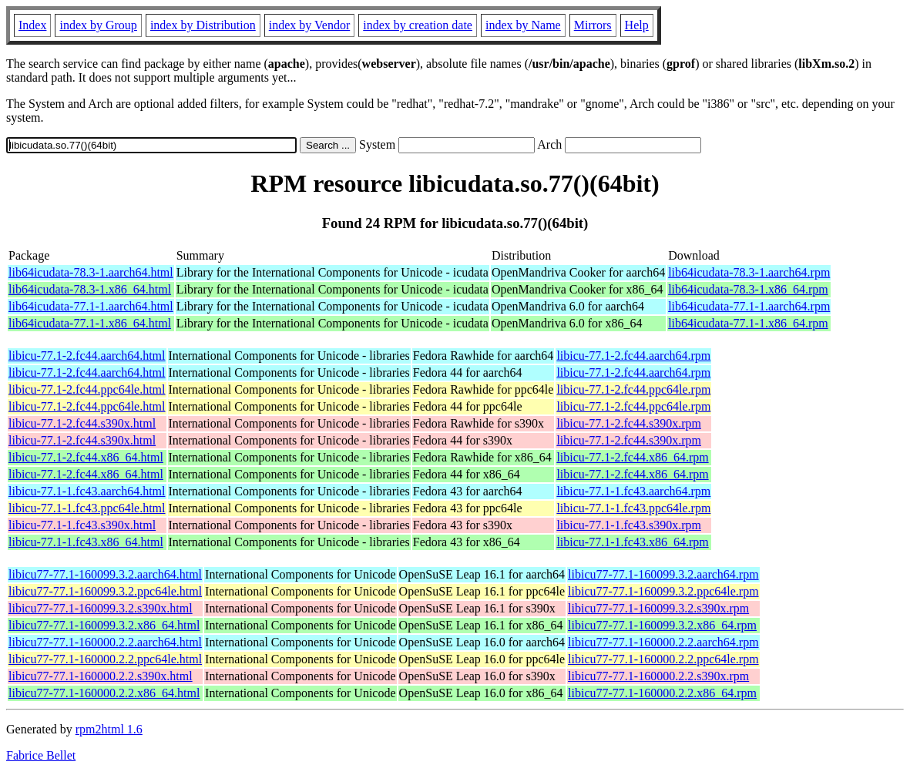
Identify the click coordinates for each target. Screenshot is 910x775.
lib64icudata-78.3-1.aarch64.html (90, 272)
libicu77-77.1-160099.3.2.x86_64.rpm (662, 625)
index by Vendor (309, 25)
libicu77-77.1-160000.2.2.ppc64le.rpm (663, 659)
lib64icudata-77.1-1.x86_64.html (89, 323)
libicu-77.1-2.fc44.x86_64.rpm (632, 457)
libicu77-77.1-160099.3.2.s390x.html (100, 608)
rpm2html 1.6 (109, 729)
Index (32, 25)
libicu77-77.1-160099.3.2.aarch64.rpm (663, 574)
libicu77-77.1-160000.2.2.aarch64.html (105, 642)
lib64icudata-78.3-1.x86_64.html (89, 289)
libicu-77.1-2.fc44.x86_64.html (85, 457)
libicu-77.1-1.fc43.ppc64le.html (87, 508)
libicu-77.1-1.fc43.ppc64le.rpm (633, 508)
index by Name (523, 25)
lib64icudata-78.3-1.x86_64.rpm (748, 289)
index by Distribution (203, 25)
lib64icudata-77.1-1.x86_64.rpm (748, 323)
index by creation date (417, 25)
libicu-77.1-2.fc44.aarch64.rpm (633, 355)
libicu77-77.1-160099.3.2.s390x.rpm (658, 608)
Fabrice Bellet (41, 755)
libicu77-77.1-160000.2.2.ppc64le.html (105, 659)
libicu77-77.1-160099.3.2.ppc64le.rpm (663, 591)
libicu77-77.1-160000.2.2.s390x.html (100, 676)
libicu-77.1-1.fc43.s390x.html (82, 525)
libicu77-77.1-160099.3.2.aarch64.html (105, 574)
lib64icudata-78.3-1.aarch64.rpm (749, 272)
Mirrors (593, 25)
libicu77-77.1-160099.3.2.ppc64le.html (105, 591)
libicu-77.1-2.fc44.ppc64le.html (87, 389)
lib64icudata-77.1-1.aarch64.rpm (749, 306)
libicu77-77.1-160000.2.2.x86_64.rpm (662, 693)
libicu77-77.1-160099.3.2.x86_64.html (104, 625)
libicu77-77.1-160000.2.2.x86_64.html (104, 693)
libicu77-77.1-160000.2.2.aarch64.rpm (663, 642)
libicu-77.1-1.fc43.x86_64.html (85, 542)
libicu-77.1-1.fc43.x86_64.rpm (632, 542)
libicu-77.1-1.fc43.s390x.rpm (628, 525)
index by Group (97, 25)
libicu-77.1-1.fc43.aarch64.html (87, 491)
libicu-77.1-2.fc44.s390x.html (82, 423)
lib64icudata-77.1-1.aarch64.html (90, 306)
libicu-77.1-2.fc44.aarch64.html (87, 355)
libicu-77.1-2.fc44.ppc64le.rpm (633, 389)
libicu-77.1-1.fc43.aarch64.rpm (633, 491)
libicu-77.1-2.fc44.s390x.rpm (628, 423)
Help (637, 25)
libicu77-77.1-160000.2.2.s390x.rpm (658, 676)
